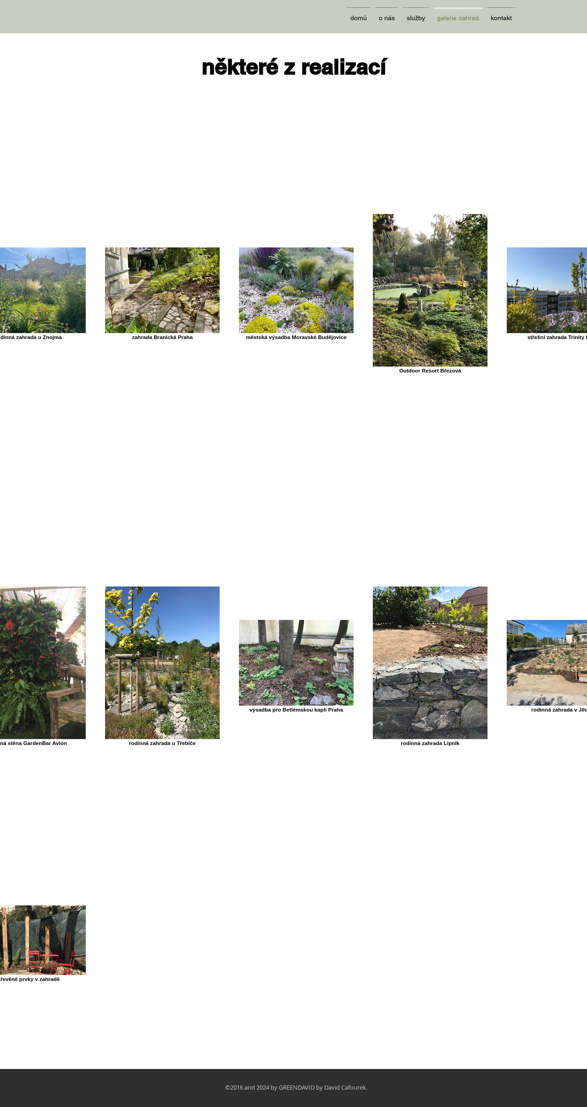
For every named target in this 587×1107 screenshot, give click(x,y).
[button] (416, 14)
